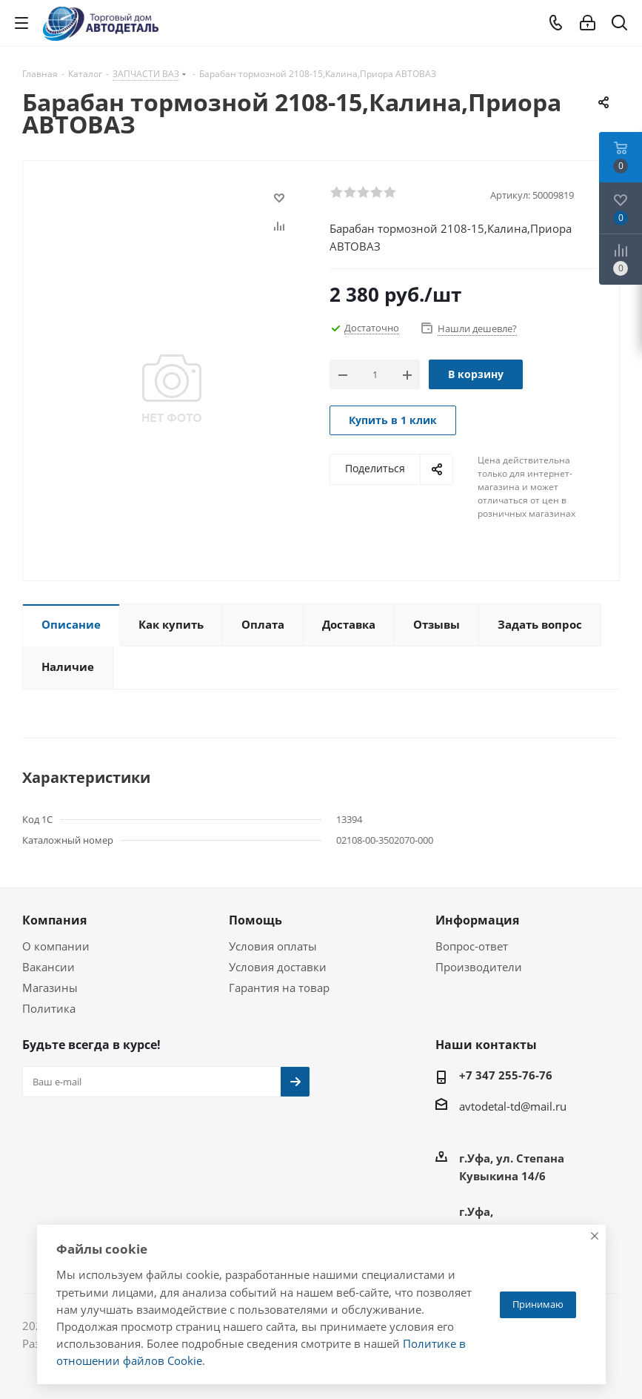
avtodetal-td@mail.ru (512, 1106)
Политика (49, 1008)
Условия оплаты (273, 946)
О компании (56, 946)
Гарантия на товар (279, 987)
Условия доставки (278, 966)
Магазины (50, 987)
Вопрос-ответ (471, 946)
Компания (54, 920)
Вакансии (48, 966)
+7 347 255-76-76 (505, 1075)
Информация (477, 920)
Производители (478, 966)
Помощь (255, 920)
